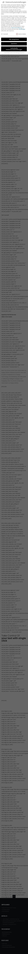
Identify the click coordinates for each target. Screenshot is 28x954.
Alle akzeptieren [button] (14, 38)
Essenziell (4, 33)
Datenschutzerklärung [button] (14, 52)
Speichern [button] (14, 43)
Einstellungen (22, 28)
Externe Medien (21, 33)
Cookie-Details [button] (6, 52)
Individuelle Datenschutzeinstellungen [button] (14, 48)
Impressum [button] (22, 52)
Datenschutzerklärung (16, 27)
